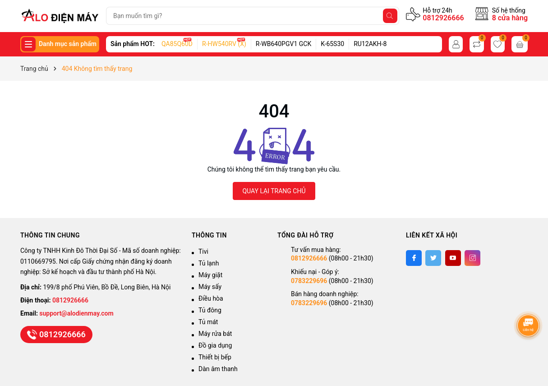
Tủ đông (209, 310)
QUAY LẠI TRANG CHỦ (273, 191)
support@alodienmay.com (76, 313)
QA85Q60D (177, 43)
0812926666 (443, 18)
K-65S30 (332, 43)
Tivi (203, 251)
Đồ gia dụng (215, 345)
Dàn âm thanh (218, 368)
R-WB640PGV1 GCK (283, 43)
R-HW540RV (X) (224, 43)
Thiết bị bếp (214, 357)
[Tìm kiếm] (390, 16)
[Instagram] (472, 258)
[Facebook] (414, 258)
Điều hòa (210, 298)
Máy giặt (210, 275)
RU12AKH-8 (370, 43)
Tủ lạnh (208, 263)
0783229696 (309, 280)
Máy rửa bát (215, 333)
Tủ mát (208, 322)
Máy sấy (209, 286)
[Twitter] (433, 258)
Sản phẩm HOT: (133, 43)
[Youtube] (453, 258)
